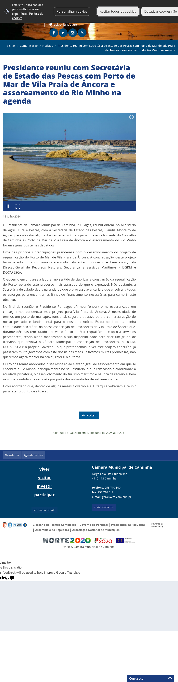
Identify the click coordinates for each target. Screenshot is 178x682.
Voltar (91, 415)
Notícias (47, 45)
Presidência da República (128, 525)
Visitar (11, 45)
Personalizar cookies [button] (72, 11)
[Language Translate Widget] (66, 24)
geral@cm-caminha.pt (116, 497)
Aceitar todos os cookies (118, 11)
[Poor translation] (9, 578)
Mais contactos (104, 507)
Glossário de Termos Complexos (54, 525)
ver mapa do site (44, 510)
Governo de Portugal (94, 525)
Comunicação (29, 45)
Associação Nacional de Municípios (96, 530)
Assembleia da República (52, 530)
